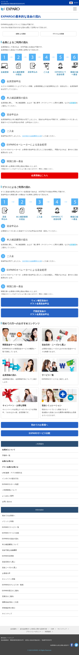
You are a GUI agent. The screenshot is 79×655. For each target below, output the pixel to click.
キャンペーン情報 (8, 579)
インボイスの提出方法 (10, 478)
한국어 (76, 3)
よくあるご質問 (8, 496)
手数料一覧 (6, 455)
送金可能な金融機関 (9, 550)
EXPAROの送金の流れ (10, 539)
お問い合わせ (7, 502)
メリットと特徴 (8, 521)
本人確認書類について (10, 544)
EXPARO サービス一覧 (10, 527)
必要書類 (73, 103)
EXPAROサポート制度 (10, 484)
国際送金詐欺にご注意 (10, 602)
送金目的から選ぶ (8, 562)
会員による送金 (21, 34)
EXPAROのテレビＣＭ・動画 (12, 585)
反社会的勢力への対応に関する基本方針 (33, 629)
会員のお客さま (8, 461)
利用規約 (48, 631)
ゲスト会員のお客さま (10, 467)
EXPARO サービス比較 (10, 533)
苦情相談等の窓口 (8, 608)
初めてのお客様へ (8, 515)
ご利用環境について (9, 490)
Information (39, 510)
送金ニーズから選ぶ (9, 567)
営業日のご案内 (8, 596)
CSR (52, 629)
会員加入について (8, 450)
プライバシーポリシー (33, 631)
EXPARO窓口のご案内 (10, 591)
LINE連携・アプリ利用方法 (12, 473)
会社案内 (13, 629)
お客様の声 (6, 573)
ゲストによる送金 (58, 34)
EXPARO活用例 (8, 556)
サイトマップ (7, 614)
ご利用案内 (39, 444)
